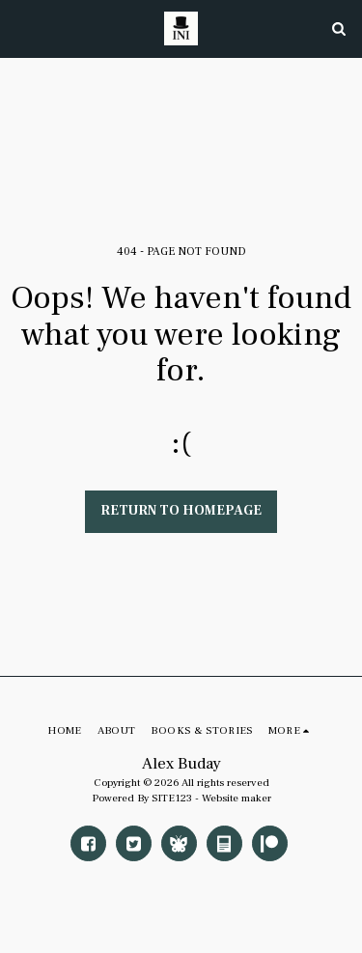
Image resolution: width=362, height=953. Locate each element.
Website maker (236, 798)
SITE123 (172, 798)
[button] (21, 28)
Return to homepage (181, 510)
